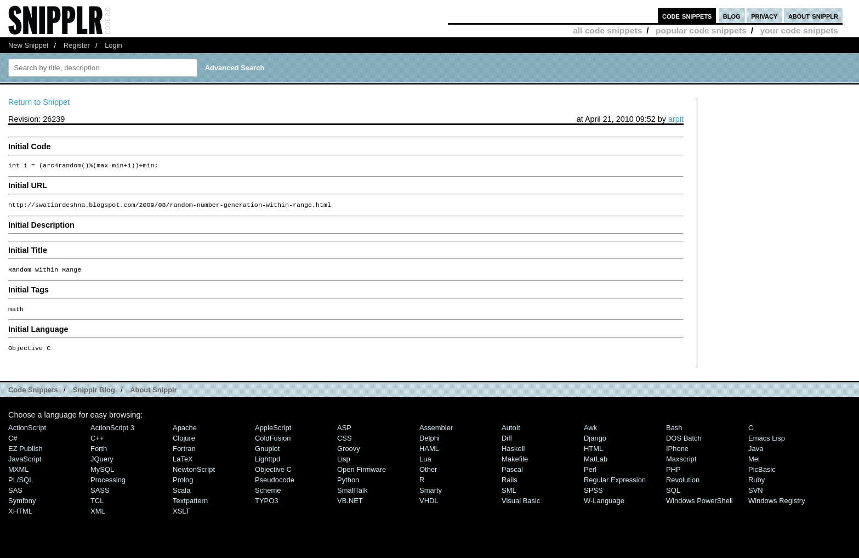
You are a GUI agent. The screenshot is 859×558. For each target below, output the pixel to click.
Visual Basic (521, 506)
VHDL (429, 506)
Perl (590, 475)
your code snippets (799, 30)
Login (113, 45)
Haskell (513, 454)
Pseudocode (274, 485)
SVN (755, 496)
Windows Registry (776, 506)
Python (348, 485)
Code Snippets (33, 395)
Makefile (515, 464)
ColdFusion (273, 443)
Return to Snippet (39, 102)
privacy (764, 15)
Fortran (184, 454)
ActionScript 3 (112, 433)
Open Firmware (361, 475)
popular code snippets (701, 30)
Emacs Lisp (766, 443)
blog (732, 15)
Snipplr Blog (94, 395)
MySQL (102, 475)
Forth (98, 454)
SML (509, 496)
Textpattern (190, 506)
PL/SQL (20, 485)
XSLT (181, 516)
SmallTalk (352, 496)
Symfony (22, 506)
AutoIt (511, 433)
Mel (754, 464)
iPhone (677, 454)
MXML (18, 475)
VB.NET (350, 506)
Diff (507, 443)
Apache (185, 433)
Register (77, 45)
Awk (590, 433)
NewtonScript (194, 475)
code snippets (687, 15)
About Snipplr (153, 395)
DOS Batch (684, 443)
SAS (15, 496)
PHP (673, 475)
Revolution (682, 485)
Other (428, 475)
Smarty (430, 496)
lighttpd (267, 464)
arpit (676, 119)
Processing (108, 485)
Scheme (268, 496)
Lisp (343, 464)
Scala (181, 496)
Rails (509, 485)
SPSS (593, 496)
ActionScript (27, 433)
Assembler (436, 433)
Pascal (512, 475)
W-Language (604, 506)
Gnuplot (267, 454)
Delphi (429, 443)
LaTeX (183, 464)
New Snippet (28, 45)
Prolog (183, 485)
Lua (425, 464)
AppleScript (273, 433)
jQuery (101, 464)
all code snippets (607, 30)
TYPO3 (266, 506)
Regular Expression (615, 485)
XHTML (20, 516)
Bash (674, 433)
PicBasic (762, 475)
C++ (97, 443)
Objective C (273, 475)
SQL (673, 496)
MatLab (595, 464)
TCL (97, 506)
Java (755, 454)
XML (97, 516)
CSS (344, 443)
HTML (593, 454)
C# (13, 443)
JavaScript (24, 464)
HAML (429, 454)
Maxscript (681, 464)
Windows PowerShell (699, 506)
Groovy (348, 454)
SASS (100, 496)
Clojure (184, 443)
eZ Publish (25, 454)
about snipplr (813, 15)
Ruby (756, 485)
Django (595, 443)
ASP (344, 433)
